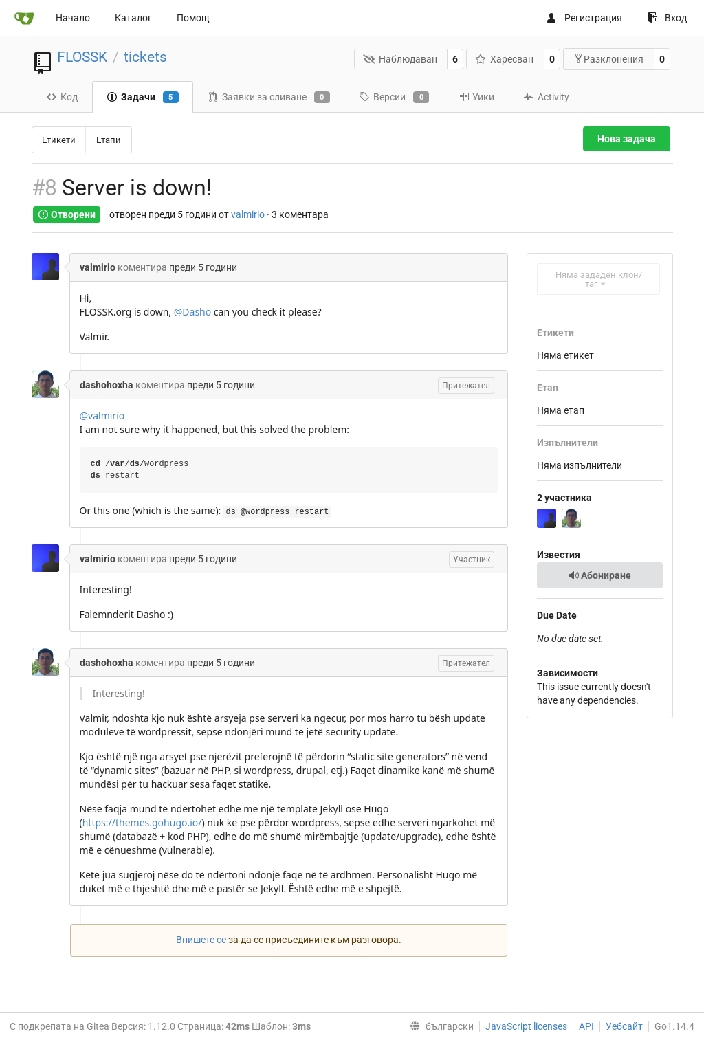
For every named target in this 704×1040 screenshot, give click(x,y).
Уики (476, 96)
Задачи (143, 97)
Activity (546, 96)
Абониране (599, 575)
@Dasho (193, 311)
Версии (394, 97)
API (586, 1026)
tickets (145, 57)
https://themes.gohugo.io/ (142, 822)
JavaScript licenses (526, 1026)
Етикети (59, 140)
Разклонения (608, 59)
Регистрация (584, 17)
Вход (667, 17)
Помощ (193, 17)
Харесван (504, 59)
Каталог (133, 17)
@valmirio (102, 415)
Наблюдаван (400, 59)
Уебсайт (624, 1026)
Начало (73, 17)
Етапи (108, 140)
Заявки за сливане (269, 97)
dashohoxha (106, 384)
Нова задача (626, 138)
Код (62, 96)
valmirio (248, 214)
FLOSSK (82, 57)
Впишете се (201, 939)
